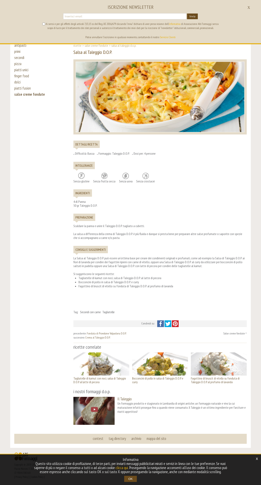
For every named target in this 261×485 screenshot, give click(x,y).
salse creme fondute (29, 94)
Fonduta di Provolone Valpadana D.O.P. (106, 333)
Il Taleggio (124, 398)
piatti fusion (22, 88)
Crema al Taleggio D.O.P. (97, 337)
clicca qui (122, 467)
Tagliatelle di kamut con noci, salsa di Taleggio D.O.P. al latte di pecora (99, 380)
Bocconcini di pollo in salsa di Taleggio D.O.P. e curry (157, 380)
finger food (21, 75)
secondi (19, 57)
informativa (174, 24)
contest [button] (98, 438)
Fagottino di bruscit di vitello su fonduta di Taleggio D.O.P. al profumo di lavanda (215, 380)
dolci (17, 82)
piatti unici (21, 69)
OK (130, 479)
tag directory (117, 438)
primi (17, 51)
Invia (192, 16)
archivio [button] (136, 438)
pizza (17, 63)
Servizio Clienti (168, 37)
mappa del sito (156, 438)
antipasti (20, 45)
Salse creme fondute (96, 45)
